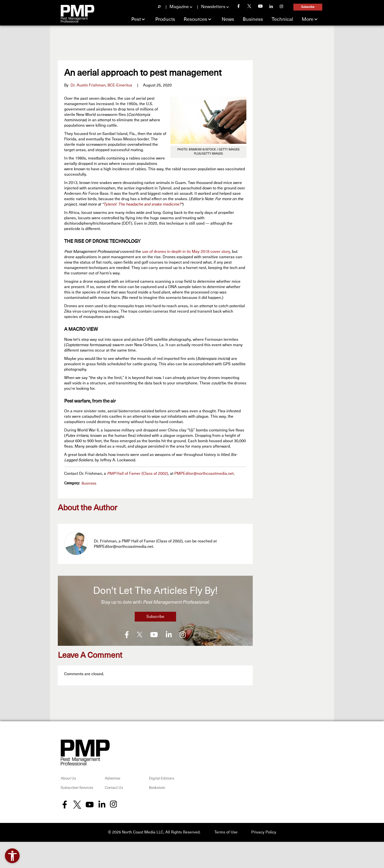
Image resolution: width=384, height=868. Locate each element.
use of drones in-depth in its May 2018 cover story (186, 252)
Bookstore (157, 787)
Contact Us (114, 787)
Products (165, 19)
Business (253, 19)
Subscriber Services (77, 787)
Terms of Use (226, 832)
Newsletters (213, 7)
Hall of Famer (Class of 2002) (137, 474)
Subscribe (307, 7)
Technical (282, 19)
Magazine (179, 7)
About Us (68, 778)
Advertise (112, 778)
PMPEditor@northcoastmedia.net (204, 474)
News (228, 19)
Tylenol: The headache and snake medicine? (142, 204)
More (307, 19)
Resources (195, 19)
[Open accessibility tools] (12, 855)
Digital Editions (161, 778)
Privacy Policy (263, 832)
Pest (136, 19)
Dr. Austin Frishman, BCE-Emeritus (101, 85)
